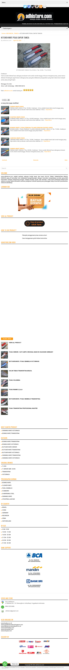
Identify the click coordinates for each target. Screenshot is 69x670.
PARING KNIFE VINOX (17, 106)
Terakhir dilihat (7, 338)
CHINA (4, 510)
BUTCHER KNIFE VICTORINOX (10, 452)
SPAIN (4, 518)
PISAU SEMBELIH (7, 488)
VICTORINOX (6, 474)
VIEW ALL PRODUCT (15, 342)
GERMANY (5, 513)
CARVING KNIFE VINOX (17, 138)
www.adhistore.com (7, 176)
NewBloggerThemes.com (57, 667)
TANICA (16, 33)
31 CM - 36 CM (6, 543)
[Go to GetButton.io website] (5, 668)
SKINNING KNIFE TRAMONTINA (11, 455)
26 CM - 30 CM (6, 540)
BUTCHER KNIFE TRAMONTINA (11, 449)
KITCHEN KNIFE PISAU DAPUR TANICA (15, 38)
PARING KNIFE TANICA (17, 148)
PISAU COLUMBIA (14, 380)
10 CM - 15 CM (6, 532)
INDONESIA (9, 33)
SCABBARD (5, 491)
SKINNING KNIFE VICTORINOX (11, 430)
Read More (49, 109)
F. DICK (4, 466)
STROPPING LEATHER (8, 499)
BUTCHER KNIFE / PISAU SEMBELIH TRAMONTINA (24, 399)
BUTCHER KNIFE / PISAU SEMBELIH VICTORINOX (24, 361)
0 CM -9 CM (5, 529)
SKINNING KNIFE (7, 496)
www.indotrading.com (7, 627)
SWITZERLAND (6, 521)
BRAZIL (4, 507)
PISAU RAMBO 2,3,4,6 (15, 389)
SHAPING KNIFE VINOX (17, 117)
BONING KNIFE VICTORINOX (10, 444)
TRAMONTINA (6, 471)
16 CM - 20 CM (6, 534)
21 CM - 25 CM (6, 537)
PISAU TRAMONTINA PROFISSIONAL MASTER (23, 408)
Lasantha (33, 667)
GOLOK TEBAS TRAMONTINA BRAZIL (20, 371)
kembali (4, 160)
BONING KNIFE (6, 482)
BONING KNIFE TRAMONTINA (10, 433)
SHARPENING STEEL (8, 493)
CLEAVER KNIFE (6, 485)
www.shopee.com (6, 631)
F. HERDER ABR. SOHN (8, 469)
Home (3, 33)
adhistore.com (8, 90)
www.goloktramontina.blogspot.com (12, 624)
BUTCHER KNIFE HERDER (9, 447)
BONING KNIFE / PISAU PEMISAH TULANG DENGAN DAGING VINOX (31, 127)
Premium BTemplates (43, 667)
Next (66, 160)
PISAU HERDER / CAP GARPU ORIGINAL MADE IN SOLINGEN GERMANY (31, 352)
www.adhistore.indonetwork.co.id (11, 626)
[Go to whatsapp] (4, 664)
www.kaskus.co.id (6, 623)
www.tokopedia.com (7, 629)
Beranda (35, 160)
